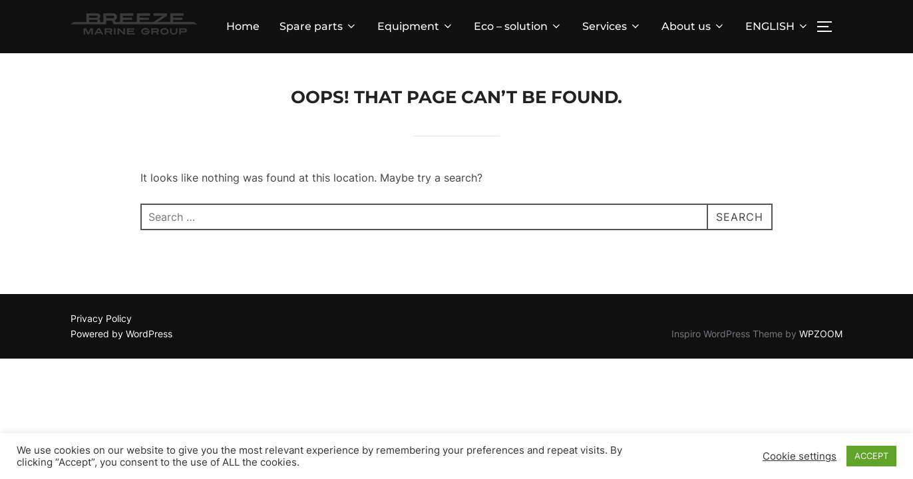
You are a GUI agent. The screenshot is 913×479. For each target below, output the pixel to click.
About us (693, 26)
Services (611, 26)
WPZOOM (820, 333)
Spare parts (318, 26)
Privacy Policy (101, 318)
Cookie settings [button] (799, 456)
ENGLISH (777, 26)
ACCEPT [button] (871, 455)
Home (243, 26)
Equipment (415, 26)
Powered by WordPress (121, 333)
